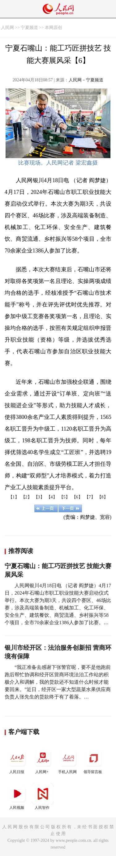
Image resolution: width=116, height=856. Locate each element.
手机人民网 (68, 760)
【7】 (89, 497)
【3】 (39, 497)
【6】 (77, 497)
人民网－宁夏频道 (86, 80)
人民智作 (43, 796)
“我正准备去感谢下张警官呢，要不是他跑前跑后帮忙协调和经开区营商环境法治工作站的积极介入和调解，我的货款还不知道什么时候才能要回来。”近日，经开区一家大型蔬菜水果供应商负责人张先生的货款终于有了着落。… (58, 682)
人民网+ (43, 760)
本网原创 (53, 27)
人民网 (7, 27)
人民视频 (17, 796)
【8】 (102, 497)
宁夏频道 (29, 27)
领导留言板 (93, 760)
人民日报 (17, 760)
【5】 (64, 497)
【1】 (13, 497)
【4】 (51, 497)
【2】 (26, 497)
